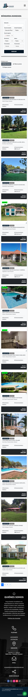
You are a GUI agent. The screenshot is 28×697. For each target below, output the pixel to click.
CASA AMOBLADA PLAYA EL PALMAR (11, 440)
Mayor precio (6, 67)
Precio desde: (7, 43)
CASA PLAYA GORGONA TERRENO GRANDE (12, 525)
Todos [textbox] (17, 30)
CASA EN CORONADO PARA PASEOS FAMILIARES (13, 355)
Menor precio (17, 64)
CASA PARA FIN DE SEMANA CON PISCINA (12, 397)
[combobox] (9, 30)
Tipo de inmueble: (7, 27)
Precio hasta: (17, 43)
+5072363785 (14, 639)
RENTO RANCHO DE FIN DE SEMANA (10, 312)
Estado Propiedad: (18, 27)
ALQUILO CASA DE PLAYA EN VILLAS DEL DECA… (13, 142)
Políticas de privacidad (14, 618)
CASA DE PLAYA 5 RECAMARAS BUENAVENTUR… (13, 227)
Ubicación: (6, 22)
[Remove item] (6, 35)
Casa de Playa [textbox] (9, 30)
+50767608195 (14, 637)
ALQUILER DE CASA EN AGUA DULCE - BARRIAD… (13, 270)
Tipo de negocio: (7, 33)
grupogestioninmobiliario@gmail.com (14, 667)
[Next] (10, 584)
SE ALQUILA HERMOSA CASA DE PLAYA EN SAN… (13, 184)
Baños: (15, 38)
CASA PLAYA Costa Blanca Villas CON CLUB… (14, 568)
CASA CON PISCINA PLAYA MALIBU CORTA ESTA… (14, 483)
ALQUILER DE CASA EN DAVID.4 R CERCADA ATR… (14, 99)
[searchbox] (5, 38)
